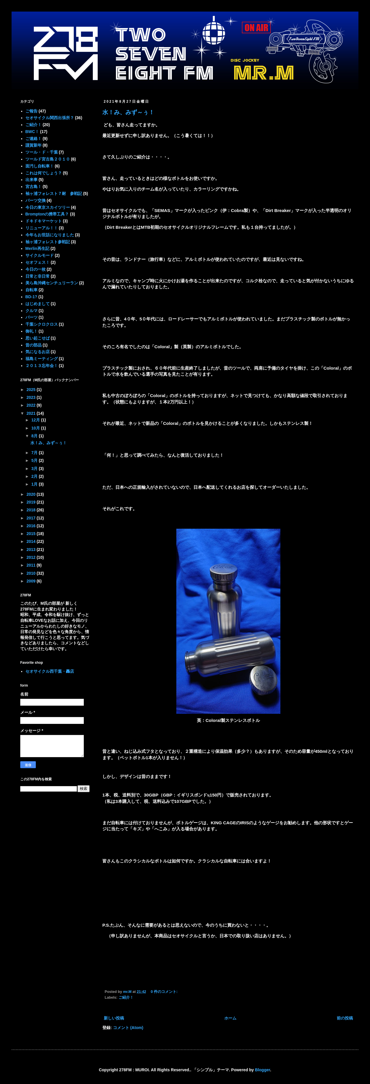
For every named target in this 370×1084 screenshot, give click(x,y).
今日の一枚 (35, 269)
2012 (32, 557)
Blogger (262, 1070)
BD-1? (31, 296)
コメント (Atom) (128, 1027)
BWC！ (32, 131)
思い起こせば (37, 338)
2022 (32, 405)
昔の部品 (33, 345)
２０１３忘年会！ (41, 365)
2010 (32, 573)
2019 (32, 502)
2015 (32, 533)
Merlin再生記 (37, 248)
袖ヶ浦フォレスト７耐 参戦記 (53, 193)
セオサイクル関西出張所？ (49, 117)
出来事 (31, 179)
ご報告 (31, 111)
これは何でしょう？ (43, 173)
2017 (32, 518)
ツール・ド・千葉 (41, 152)
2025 (32, 389)
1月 (35, 484)
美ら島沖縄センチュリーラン (51, 283)
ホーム (230, 1018)
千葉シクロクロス (41, 324)
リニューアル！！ (41, 228)
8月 (35, 436)
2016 (32, 525)
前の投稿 (345, 1018)
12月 (36, 420)
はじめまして (37, 303)
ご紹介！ (126, 997)
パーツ (31, 317)
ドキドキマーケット (43, 221)
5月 (35, 460)
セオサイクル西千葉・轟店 (49, 671)
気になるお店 (37, 351)
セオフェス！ (37, 262)
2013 (32, 549)
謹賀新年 (33, 145)
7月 (35, 452)
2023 (32, 397)
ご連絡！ (33, 138)
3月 (35, 468)
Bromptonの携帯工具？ (47, 214)
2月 (35, 476)
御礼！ (31, 331)
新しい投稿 (114, 1018)
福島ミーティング (41, 358)
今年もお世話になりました (49, 235)
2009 (32, 581)
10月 (36, 428)
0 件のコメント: (165, 992)
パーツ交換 (35, 200)
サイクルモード (39, 255)
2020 (32, 494)
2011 (32, 565)
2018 (32, 510)
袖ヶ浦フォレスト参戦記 (47, 241)
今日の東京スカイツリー (47, 207)
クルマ (31, 310)
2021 (32, 413)
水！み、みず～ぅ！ (128, 112)
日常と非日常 (37, 276)
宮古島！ (33, 186)
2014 (32, 541)
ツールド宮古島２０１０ (47, 159)
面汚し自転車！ (39, 166)
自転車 (31, 289)
